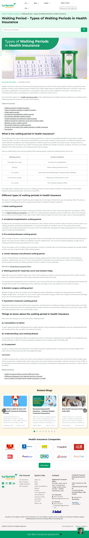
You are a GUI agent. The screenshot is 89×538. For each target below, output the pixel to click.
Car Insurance (23, 479)
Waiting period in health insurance (17, 108)
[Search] (84, 30)
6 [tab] (49, 431)
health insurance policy (29, 97)
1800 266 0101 (58, 503)
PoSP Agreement (40, 492)
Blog (36, 482)
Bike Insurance (24, 482)
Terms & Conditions (81, 526)
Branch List (38, 503)
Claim (36, 484)
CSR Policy (38, 499)
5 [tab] (46, 431)
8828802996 (77, 497)
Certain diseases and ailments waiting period (21, 119)
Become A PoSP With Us (68, 8)
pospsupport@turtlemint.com (61, 506)
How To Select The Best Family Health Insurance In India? (25, 378)
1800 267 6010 (58, 496)
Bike (35, 3)
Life (26, 8)
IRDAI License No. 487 (79, 483)
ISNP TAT (37, 501)
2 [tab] (37, 431)
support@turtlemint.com (61, 498)
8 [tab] (54, 431)
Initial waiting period (12, 112)
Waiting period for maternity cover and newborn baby (24, 121)
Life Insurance (23, 486)
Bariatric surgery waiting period (16, 123)
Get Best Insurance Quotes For (43, 534)
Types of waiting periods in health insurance (20, 110)
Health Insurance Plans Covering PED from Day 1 (22, 374)
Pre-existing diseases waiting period (18, 116)
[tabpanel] (15, 411)
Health (46, 3)
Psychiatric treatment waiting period (18, 125)
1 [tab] (34, 431)
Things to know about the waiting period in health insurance (26, 127)
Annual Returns (39, 494)
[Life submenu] (28, 8)
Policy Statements (67, 526)
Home (4, 14)
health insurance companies (16, 213)
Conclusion (9, 129)
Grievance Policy (40, 497)
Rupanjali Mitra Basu (9, 82)
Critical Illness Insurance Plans (20, 266)
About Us (37, 479)
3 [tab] (40, 431)
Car (26, 3)
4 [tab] (43, 431)
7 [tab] (51, 431)
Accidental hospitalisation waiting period (19, 114)
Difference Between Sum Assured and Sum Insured (23, 376)
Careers (37, 490)
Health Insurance (14, 14)
